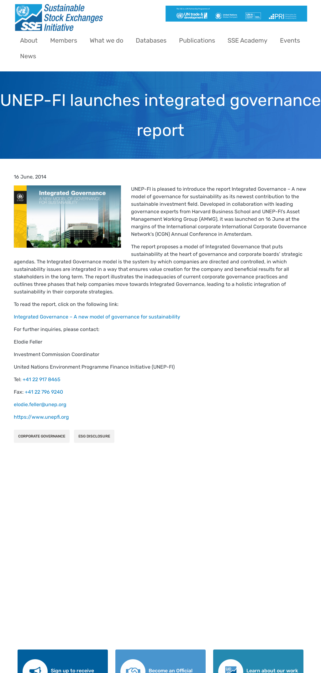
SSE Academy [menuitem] (247, 40)
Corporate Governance (41, 436)
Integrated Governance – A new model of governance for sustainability (97, 317)
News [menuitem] (28, 56)
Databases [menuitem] (151, 40)
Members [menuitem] (63, 40)
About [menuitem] (29, 40)
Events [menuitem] (290, 40)
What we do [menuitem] (106, 40)
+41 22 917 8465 (42, 379)
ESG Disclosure (94, 436)
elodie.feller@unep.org (40, 404)
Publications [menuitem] (197, 40)
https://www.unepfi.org (41, 417)
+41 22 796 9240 (44, 392)
